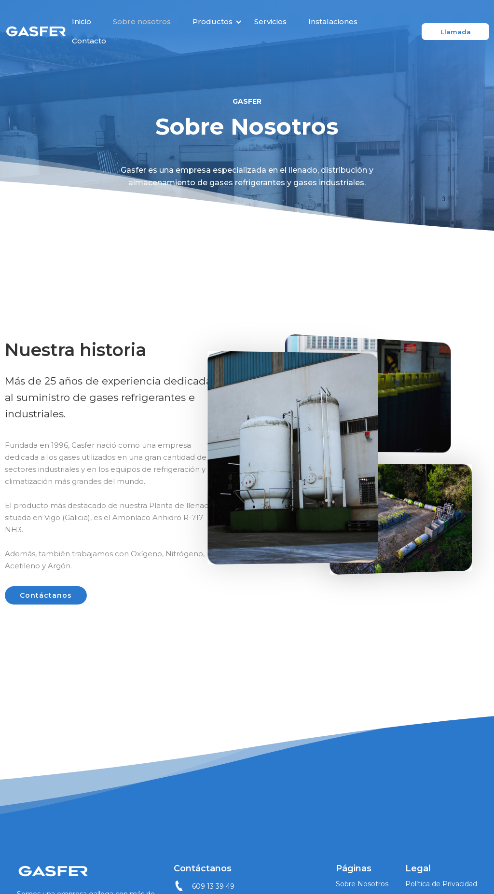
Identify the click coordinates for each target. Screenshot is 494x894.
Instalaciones (332, 21)
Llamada (455, 32)
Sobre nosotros (142, 21)
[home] (36, 31)
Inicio (81, 21)
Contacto (89, 40)
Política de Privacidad (441, 884)
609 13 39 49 (213, 886)
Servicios (270, 21)
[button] (214, 21)
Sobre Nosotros (362, 884)
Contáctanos (46, 595)
